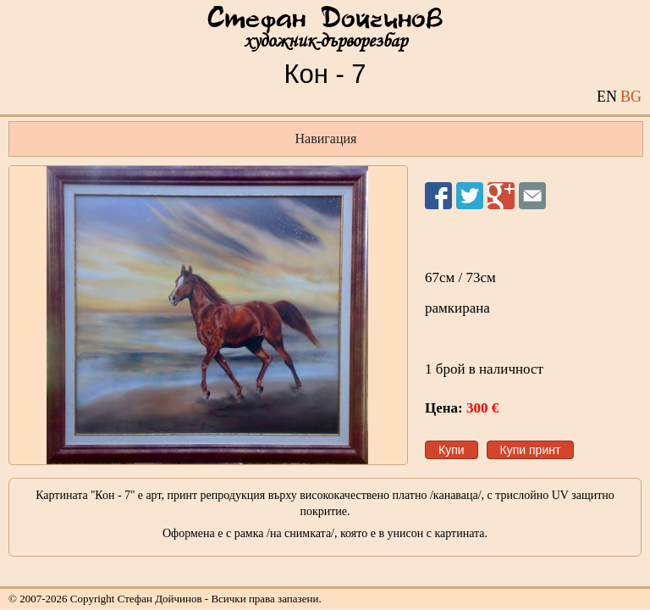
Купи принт (530, 450)
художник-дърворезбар (325, 41)
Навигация (326, 138)
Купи (451, 450)
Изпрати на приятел (532, 195)
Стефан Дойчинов (325, 19)
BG (631, 96)
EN (607, 96)
